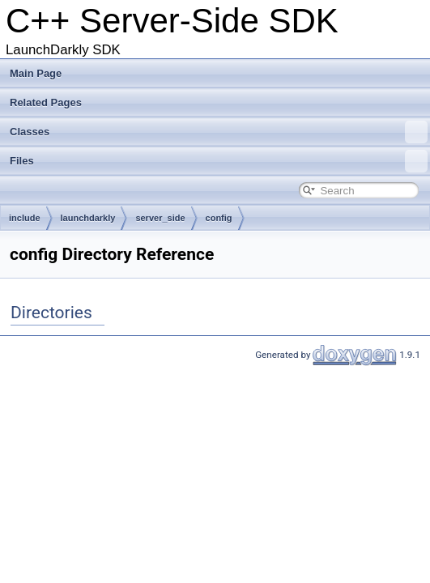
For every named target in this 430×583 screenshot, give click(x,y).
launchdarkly (88, 218)
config (219, 218)
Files (219, 161)
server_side (160, 218)
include (24, 218)
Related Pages (46, 102)
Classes (219, 132)
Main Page (36, 73)
